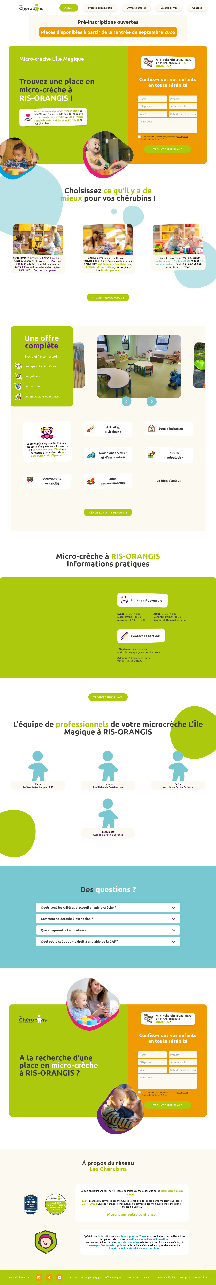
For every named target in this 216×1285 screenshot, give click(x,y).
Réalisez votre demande (108, 512)
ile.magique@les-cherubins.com (142, 652)
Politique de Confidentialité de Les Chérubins (164, 137)
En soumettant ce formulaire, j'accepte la (164, 137)
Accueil (68, 7)
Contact (197, 7)
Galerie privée (169, 7)
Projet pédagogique (100, 7)
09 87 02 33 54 (140, 649)
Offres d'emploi (136, 7)
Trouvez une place (108, 697)
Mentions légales (166, 1277)
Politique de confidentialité (193, 1277)
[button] (152, 401)
